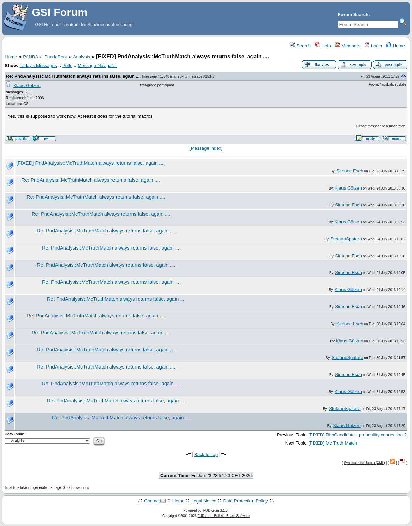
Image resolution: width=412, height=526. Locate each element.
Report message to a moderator (380, 126)
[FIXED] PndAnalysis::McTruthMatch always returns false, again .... (90, 163)
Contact (152, 501)
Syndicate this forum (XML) (364, 463)
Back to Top (206, 454)
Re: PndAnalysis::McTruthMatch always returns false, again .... (73, 76)
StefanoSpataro (346, 238)
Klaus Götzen (27, 85)
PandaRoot (55, 56)
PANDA (30, 56)
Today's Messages (38, 65)
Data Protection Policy (245, 501)
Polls (67, 65)
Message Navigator (97, 65)
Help (323, 45)
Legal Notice (203, 501)
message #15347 (201, 76)
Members (347, 45)
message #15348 (156, 76)
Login (373, 45)
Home (395, 45)
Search (300, 45)
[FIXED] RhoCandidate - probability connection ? (358, 434)
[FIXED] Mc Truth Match (333, 443)
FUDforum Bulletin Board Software (224, 516)
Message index (206, 148)
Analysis (81, 56)
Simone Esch (349, 171)
